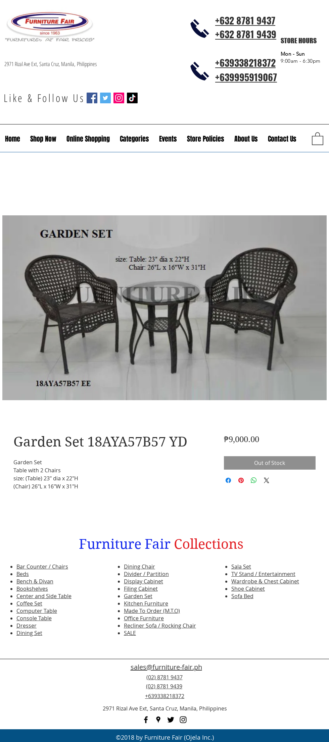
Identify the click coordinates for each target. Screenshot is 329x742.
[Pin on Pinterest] (241, 480)
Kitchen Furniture (146, 603)
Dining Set (29, 633)
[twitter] (170, 719)
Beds (22, 574)
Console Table (34, 618)
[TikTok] (132, 98)
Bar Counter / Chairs (42, 566)
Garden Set (138, 596)
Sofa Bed (242, 596)
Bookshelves (32, 588)
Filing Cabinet (141, 588)
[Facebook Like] (284, 690)
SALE (130, 633)
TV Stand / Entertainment (263, 574)
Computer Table (36, 611)
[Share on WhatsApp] (254, 480)
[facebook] (145, 719)
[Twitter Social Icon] (105, 98)
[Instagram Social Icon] (118, 98)
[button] (168, 138)
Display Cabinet (143, 581)
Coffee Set (29, 603)
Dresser (26, 625)
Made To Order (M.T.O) (152, 611)
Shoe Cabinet (248, 588)
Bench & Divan (34, 581)
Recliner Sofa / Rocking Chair (160, 625)
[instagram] (183, 719)
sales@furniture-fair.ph (166, 667)
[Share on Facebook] (228, 480)
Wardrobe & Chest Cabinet (265, 581)
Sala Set (241, 566)
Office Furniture (144, 618)
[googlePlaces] (158, 719)
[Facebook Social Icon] (92, 98)
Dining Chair (139, 566)
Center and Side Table (44, 596)
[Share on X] (267, 480)
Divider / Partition (146, 574)
